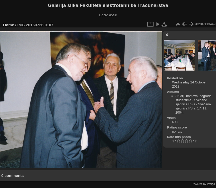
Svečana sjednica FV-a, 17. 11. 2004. (193, 108)
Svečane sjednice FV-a (191, 102)
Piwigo (211, 183)
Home (8, 25)
